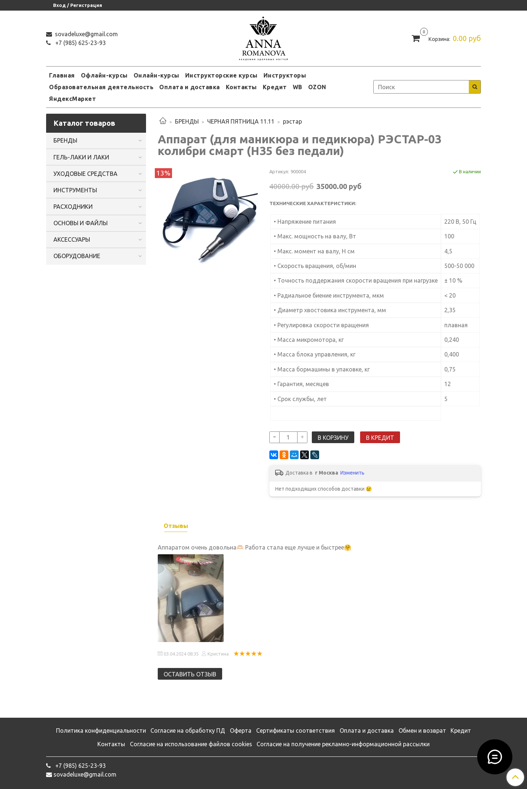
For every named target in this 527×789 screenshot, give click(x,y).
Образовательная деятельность (101, 87)
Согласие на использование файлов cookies (191, 744)
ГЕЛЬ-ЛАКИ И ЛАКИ (81, 157)
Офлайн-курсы (104, 75)
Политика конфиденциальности (101, 730)
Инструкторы (285, 75)
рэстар (292, 121)
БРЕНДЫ (187, 121)
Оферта (240, 730)
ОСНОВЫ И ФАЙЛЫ (80, 223)
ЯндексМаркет (72, 98)
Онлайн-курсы (156, 75)
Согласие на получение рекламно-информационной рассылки (343, 744)
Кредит (275, 87)
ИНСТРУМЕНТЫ (75, 190)
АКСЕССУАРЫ (71, 239)
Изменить (352, 473)
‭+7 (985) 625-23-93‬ (80, 42)
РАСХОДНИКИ (73, 206)
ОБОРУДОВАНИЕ (76, 256)
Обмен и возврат (422, 730)
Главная (62, 75)
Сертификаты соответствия (295, 730)
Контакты (241, 87)
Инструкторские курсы (221, 75)
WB (297, 87)
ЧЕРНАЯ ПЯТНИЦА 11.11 (240, 121)
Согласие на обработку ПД (187, 730)
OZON (317, 87)
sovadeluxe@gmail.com (85, 34)
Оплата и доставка (189, 87)
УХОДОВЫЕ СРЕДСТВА (85, 173)
